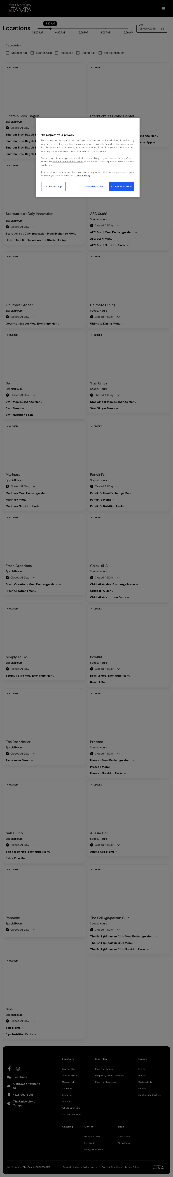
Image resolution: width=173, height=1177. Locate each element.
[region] (88, 157)
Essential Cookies (95, 186)
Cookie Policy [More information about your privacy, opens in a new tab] (82, 175)
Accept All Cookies (121, 186)
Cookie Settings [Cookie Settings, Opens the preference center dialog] (53, 186)
